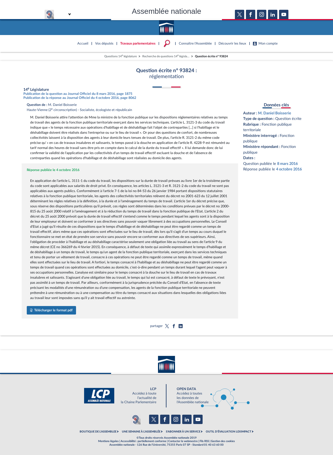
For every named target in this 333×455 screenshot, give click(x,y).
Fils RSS (204, 441)
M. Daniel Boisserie (274, 113)
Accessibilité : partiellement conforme (143, 441)
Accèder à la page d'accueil (166, 26)
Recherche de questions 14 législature (166, 56)
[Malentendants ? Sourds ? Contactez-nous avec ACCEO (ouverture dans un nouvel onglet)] (135, 419)
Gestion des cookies (223, 441)
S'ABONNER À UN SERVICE (183, 431)
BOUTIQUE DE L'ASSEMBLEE (98, 431)
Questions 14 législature (120, 56)
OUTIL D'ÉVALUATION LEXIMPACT (228, 431)
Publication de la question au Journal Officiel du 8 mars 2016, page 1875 (77, 93)
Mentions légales (108, 441)
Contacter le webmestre (183, 441)
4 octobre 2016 (289, 169)
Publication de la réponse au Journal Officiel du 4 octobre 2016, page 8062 (79, 98)
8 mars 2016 (287, 164)
